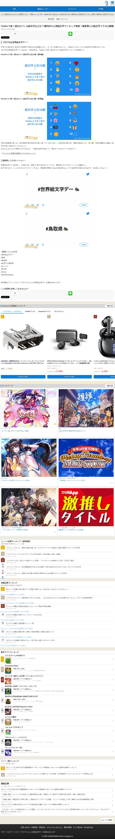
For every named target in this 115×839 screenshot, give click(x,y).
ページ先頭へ (108, 820)
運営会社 (42, 827)
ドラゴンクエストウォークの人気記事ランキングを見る (18, 603)
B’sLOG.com (88, 827)
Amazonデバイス (44, 311)
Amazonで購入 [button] (23, 377)
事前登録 (51, 19)
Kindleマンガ (30, 311)
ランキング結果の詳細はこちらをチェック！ (19, 153)
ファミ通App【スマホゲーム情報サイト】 (14, 14)
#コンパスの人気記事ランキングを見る (13, 594)
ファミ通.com (78, 827)
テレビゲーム (59, 311)
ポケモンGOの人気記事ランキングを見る (14, 645)
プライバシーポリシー (54, 827)
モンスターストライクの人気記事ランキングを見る (16, 637)
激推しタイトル (61, 19)
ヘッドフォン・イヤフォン (12, 311)
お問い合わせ (25, 827)
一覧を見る (109, 306)
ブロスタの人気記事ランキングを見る (13, 620)
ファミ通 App (8, 3)
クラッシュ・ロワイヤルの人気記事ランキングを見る (17, 628)
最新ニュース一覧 (36, 14)
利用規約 (34, 827)
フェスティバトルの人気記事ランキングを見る (15, 611)
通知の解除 (68, 827)
